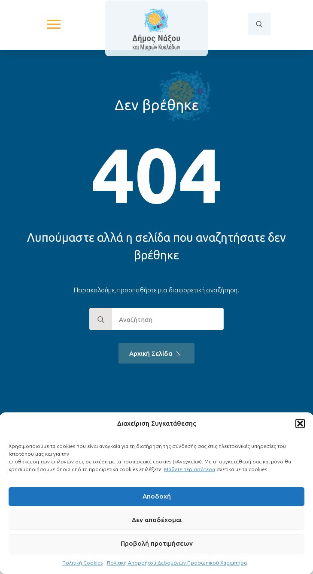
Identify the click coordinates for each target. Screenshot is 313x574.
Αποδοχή (157, 496)
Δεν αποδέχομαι (157, 519)
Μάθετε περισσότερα (189, 469)
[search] (101, 319)
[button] (300, 423)
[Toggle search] (259, 24)
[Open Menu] (54, 24)
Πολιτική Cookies (82, 562)
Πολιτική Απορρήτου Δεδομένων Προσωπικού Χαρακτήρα (177, 562)
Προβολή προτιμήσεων (157, 543)
